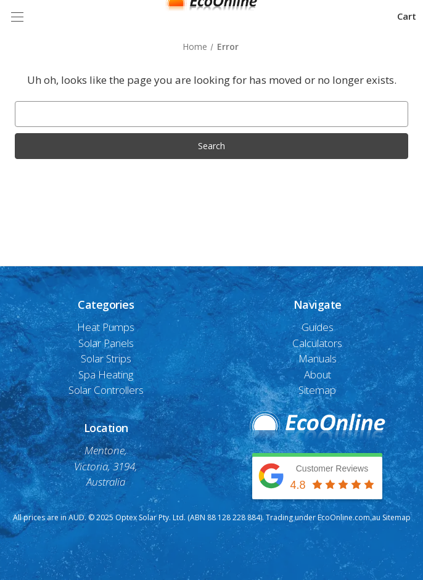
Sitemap (317, 390)
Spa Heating (105, 374)
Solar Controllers (106, 390)
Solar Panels (106, 343)
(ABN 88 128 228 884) (224, 517)
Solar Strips (106, 358)
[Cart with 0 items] (406, 16)
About (317, 374)
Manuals (317, 358)
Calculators (317, 343)
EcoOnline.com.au (349, 517)
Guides (318, 327)
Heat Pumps (105, 327)
